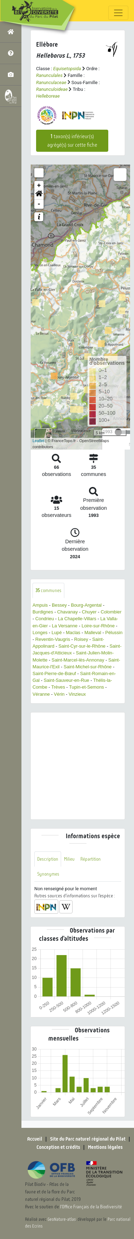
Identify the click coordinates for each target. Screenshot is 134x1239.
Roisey (81, 639)
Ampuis (40, 605)
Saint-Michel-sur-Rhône (87, 666)
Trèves (58, 687)
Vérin (59, 694)
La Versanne (65, 625)
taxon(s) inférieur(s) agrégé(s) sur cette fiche (72, 140)
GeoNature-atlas (62, 1219)
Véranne (41, 694)
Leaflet (38, 441)
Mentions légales (105, 1147)
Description (47, 859)
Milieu (69, 859)
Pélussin (113, 632)
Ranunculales (49, 75)
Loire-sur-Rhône (97, 625)
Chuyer (89, 612)
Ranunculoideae (52, 89)
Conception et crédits (58, 1147)
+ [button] (39, 185)
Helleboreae (48, 96)
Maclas (73, 632)
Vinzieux (77, 694)
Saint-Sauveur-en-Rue (66, 680)
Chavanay (67, 612)
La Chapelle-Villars (77, 618)
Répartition (90, 859)
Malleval (92, 632)
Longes (40, 632)
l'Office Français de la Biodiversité (91, 1206)
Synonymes (48, 874)
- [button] (39, 204)
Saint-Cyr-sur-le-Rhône (82, 646)
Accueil (34, 1139)
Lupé (56, 632)
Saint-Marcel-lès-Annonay (77, 660)
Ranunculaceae (51, 82)
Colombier (111, 612)
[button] (39, 194)
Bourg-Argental (86, 605)
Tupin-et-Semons (86, 687)
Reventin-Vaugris (52, 639)
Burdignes (43, 612)
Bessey (59, 605)
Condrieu (44, 618)
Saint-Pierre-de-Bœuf (54, 673)
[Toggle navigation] (118, 13)
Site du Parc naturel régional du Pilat (87, 1139)
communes (48, 590)
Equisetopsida (67, 68)
